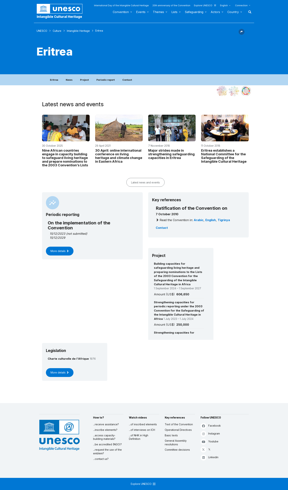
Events (140, 12)
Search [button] (248, 12)
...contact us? (101, 458)
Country (233, 12)
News (69, 79)
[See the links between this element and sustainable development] (245, 90)
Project (84, 79)
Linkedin (209, 457)
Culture (57, 30)
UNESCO (42, 30)
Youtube (209, 441)
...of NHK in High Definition (138, 437)
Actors (215, 12)
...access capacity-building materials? (104, 437)
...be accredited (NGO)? (107, 444)
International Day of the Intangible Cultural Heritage (121, 5)
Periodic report (105, 79)
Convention (121, 12)
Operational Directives (178, 429)
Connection (241, 5)
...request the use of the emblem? (107, 451)
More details (60, 251)
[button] (241, 33)
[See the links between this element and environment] (234, 90)
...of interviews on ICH (142, 429)
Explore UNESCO (205, 5)
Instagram (210, 434)
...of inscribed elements (143, 424)
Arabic (199, 220)
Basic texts (171, 435)
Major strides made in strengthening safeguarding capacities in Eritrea (171, 154)
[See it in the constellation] (222, 90)
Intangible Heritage (78, 30)
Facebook (211, 426)
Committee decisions (177, 449)
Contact (127, 79)
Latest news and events (145, 182)
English (224, 5)
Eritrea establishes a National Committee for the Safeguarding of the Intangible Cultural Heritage (223, 155)
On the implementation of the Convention (79, 225)
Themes (158, 12)
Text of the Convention (179, 424)
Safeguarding (194, 12)
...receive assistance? (106, 424)
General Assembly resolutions (176, 442)
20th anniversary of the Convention (171, 5)
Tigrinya (224, 220)
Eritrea (54, 79)
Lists (174, 12)
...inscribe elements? (105, 429)
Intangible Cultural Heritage (59, 17)
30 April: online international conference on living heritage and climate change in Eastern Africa (118, 155)
